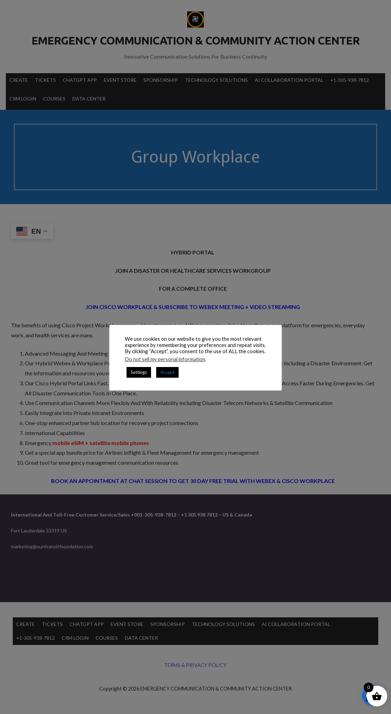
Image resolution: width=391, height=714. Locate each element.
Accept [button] (167, 372)
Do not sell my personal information (165, 359)
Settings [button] (139, 372)
